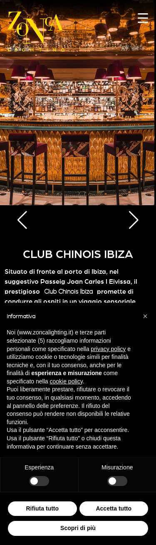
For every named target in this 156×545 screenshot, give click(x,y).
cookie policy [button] (66, 381)
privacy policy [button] (108, 349)
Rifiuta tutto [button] (42, 508)
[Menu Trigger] (142, 17)
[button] (22, 220)
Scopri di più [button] (78, 528)
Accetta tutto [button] (113, 508)
